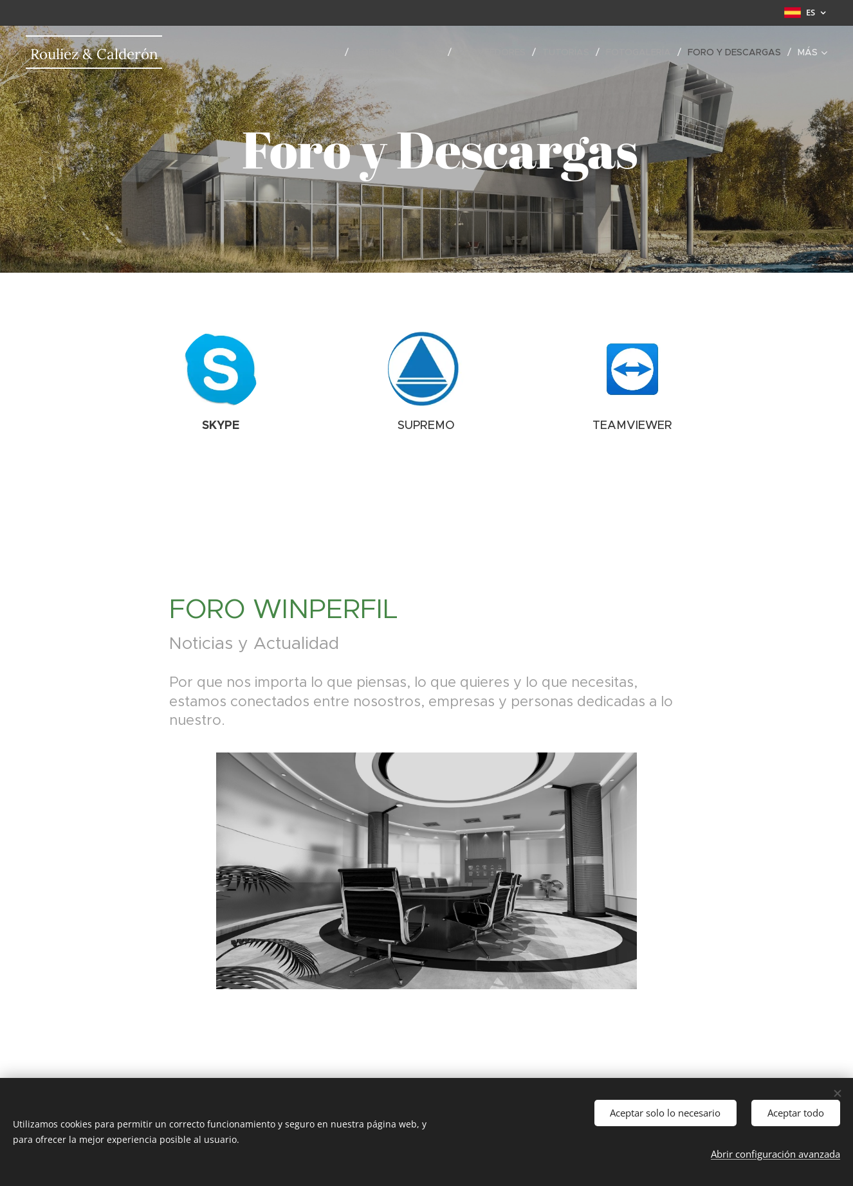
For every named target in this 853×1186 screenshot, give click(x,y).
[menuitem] (329, 52)
